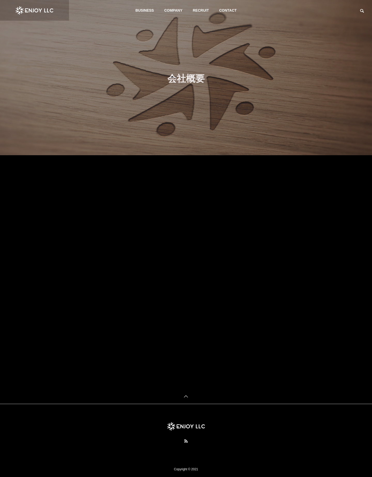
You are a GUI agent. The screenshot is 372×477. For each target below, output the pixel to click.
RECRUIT (201, 10)
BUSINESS (144, 10)
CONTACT (227, 10)
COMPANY (173, 10)
